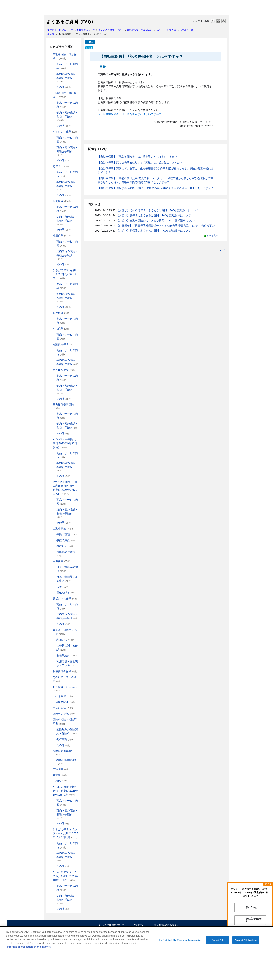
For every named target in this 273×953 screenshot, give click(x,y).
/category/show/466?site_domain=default (54, 810)
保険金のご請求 (65, 553)
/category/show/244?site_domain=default (54, 241)
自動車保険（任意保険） (139, 30)
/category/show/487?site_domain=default (50, 872)
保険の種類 (66, 534)
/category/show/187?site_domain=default (54, 64)
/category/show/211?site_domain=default (54, 138)
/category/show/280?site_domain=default (54, 453)
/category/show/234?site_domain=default (54, 207)
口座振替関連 (64, 701)
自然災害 (61, 561)
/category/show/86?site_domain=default (54, 294)
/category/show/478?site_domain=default (54, 866)
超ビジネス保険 (65, 598)
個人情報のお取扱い (166, 924)
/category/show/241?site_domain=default (54, 230)
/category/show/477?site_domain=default (54, 853)
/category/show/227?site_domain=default (54, 182)
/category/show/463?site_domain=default (54, 801)
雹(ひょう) (65, 592)
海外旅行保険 (64, 369)
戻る (91, 42)
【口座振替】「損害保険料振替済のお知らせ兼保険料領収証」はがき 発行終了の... (166, 225)
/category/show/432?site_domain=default (54, 350)
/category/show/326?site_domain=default (50, 529)
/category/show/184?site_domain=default (50, 54)
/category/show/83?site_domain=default (54, 386)
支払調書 (61, 769)
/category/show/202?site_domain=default (54, 103)
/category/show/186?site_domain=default (50, 132)
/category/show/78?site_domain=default (50, 405)
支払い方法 (63, 707)
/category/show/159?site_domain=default (50, 561)
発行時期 (64, 739)
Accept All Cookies (246, 939)
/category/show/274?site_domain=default (54, 434)
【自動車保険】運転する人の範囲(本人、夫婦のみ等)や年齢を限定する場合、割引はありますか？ (155, 188)
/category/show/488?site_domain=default (54, 886)
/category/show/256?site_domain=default (54, 307)
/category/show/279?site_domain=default (50, 439)
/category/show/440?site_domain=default (54, 640)
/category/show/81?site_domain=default (50, 370)
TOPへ (222, 249)
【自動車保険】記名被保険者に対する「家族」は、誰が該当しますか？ (140, 162)
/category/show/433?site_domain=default (54, 360)
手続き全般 (63, 696)
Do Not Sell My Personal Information (180, 939)
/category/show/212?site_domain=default (54, 147)
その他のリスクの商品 (65, 679)
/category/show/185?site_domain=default (50, 93)
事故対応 (65, 546)
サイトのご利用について (110, 924)
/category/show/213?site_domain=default (54, 160)
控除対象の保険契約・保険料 (67, 731)
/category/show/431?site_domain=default (50, 344)
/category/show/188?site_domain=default (54, 74)
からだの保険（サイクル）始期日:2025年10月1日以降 (65, 876)
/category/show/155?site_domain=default (50, 313)
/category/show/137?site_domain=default (54, 172)
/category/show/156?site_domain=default (54, 319)
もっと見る (212, 235)
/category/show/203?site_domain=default (54, 113)
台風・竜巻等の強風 (67, 568)
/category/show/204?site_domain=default (54, 126)
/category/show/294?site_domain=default (54, 523)
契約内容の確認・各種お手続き (67, 77)
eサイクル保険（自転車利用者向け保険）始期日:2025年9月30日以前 (65, 487)
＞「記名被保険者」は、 (112, 114)
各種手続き (66, 655)
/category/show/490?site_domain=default (54, 909)
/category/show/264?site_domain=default (54, 399)
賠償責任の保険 (65, 671)
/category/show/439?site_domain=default (50, 630)
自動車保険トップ (86, 30)
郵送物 (60, 774)
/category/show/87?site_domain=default (50, 236)
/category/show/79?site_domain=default (54, 414)
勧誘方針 (139, 924)
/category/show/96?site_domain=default (50, 201)
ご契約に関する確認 (67, 647)
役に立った (251, 907)
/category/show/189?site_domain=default (54, 87)
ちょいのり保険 (65, 131)
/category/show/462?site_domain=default (50, 787)
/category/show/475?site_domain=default (50, 829)
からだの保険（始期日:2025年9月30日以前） (65, 274)
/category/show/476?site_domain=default (54, 843)
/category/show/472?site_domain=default (54, 824)
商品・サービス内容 (165, 30)
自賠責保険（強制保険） (65, 94)
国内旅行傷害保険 (63, 406)
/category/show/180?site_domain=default (54, 335)
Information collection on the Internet (29, 946)
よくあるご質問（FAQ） (110, 30)
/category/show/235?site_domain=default (54, 217)
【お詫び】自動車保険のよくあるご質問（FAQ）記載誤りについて (156, 220)
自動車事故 (63, 528)
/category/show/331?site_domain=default (50, 599)
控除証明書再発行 (63, 753)
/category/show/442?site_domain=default (54, 646)
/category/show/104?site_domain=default (50, 166)
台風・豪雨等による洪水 (67, 578)
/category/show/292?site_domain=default (54, 500)
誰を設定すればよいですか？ (144, 114)
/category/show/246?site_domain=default (54, 264)
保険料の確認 (64, 713)
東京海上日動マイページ (65, 631)
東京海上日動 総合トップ (60, 30)
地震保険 (62, 235)
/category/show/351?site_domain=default (50, 751)
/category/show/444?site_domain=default (54, 656)
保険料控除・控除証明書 (65, 721)
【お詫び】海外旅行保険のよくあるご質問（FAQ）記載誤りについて (157, 210)
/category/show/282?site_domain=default (54, 476)
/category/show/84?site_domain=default (50, 270)
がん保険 (61, 328)
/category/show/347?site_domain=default (50, 720)
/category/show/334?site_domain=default (54, 604)
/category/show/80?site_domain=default (54, 424)
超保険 (61, 166)
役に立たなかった (254, 919)
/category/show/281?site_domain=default (54, 463)
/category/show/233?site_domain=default (54, 195)
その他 (63, 87)
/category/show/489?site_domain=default (54, 896)
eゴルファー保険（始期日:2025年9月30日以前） (65, 443)
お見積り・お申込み (65, 688)
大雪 (62, 586)
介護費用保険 (63, 344)
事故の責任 (65, 540)
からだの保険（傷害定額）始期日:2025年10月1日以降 (65, 790)
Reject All (217, 939)
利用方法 (65, 639)
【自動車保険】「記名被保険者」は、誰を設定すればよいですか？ (137, 156)
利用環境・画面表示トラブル (67, 663)
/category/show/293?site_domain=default (54, 510)
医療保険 (61, 312)
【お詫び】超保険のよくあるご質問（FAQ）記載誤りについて (153, 215)
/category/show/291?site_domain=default (50, 482)
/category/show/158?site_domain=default (50, 329)
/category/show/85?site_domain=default (54, 284)
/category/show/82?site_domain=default (54, 376)
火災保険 (62, 201)
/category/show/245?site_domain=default (54, 251)
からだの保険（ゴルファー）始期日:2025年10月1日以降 (65, 833)
